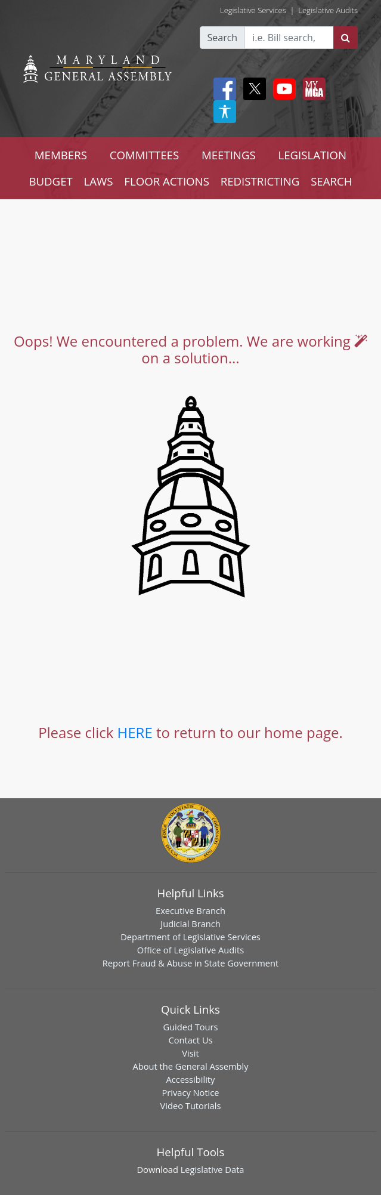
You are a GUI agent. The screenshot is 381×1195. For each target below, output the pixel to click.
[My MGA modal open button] (312, 89)
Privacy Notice (190, 1092)
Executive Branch (190, 910)
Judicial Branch (190, 924)
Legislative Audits (328, 10)
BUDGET (50, 181)
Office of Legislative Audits (190, 950)
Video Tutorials (190, 1105)
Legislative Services (253, 10)
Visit (190, 1053)
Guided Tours (190, 1027)
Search (222, 37)
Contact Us (190, 1040)
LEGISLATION (312, 154)
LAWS (98, 181)
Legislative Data (212, 1169)
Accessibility (190, 1079)
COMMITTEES (144, 154)
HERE (135, 732)
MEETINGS (229, 154)
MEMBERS (61, 154)
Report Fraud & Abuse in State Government (190, 963)
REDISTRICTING (260, 181)
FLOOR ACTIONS (166, 181)
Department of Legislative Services (190, 937)
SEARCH (331, 181)
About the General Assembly (190, 1066)
